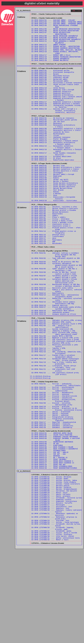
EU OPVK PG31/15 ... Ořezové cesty (48, 274)
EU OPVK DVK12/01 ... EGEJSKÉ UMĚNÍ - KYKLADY (53, 21)
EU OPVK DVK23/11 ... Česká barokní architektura (55, 213)
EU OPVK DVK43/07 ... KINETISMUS (47, 522)
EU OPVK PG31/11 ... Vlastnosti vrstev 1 (51, 262)
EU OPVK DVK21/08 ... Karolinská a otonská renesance (57, 95)
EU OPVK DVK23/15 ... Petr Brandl (48, 222)
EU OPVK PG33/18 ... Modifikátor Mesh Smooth (53, 364)
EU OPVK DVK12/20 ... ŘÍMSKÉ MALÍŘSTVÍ (50, 69)
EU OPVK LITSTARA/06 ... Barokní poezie (50, 569)
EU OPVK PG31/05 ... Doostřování (47, 249)
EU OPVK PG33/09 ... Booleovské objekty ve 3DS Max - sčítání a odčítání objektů (57, 334)
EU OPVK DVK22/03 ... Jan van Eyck (48, 141)
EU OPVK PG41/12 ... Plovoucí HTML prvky (51, 402)
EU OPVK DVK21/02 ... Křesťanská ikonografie (53, 82)
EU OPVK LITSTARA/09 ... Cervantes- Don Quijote (54, 575)
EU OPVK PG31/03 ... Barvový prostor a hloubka (54, 245)
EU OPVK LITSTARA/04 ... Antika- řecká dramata (54, 565)
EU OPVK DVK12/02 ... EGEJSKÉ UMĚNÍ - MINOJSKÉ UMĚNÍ (57, 23)
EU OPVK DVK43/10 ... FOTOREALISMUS (49, 528)
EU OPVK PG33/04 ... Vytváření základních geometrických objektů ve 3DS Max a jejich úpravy (57, 310)
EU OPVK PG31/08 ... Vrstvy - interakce (50, 256)
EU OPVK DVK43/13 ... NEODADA (46, 535)
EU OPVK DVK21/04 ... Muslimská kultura (50, 87)
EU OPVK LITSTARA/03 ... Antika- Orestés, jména (54, 563)
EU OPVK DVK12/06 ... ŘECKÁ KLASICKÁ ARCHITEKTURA (55, 34)
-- (79, 11)
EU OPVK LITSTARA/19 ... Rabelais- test (50, 596)
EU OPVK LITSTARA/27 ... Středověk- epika (51, 623)
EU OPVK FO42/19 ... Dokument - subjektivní (52, 499)
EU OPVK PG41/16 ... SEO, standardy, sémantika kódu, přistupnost (57, 413)
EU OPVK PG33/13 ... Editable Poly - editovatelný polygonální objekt (55, 346)
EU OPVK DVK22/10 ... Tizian (45, 157)
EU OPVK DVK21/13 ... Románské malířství (51, 107)
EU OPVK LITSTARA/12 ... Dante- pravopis (51, 581)
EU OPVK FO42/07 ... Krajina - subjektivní (52, 466)
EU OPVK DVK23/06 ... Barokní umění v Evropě (53, 203)
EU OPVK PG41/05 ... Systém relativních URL (52, 385)
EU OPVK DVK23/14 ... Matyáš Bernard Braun (52, 220)
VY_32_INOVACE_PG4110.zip (40, 441)
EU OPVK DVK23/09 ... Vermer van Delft (50, 209)
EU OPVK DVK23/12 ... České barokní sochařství (54, 215)
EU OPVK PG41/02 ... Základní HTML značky (51, 377)
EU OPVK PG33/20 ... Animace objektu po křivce (54, 368)
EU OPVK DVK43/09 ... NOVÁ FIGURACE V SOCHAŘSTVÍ (55, 526)
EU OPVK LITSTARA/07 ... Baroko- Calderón (51, 571)
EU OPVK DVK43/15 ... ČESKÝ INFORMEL (49, 539)
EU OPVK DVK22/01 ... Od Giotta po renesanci (53, 136)
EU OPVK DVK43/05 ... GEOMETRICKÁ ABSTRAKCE (52, 518)
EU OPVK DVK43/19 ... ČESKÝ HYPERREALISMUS (52, 547)
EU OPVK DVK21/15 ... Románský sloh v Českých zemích (57, 111)
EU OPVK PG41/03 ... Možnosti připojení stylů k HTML (57, 379)
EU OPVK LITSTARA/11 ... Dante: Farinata (51, 579)
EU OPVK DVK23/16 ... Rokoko (45, 224)
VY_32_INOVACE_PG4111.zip (40, 443)
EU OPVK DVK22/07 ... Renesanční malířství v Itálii (56, 151)
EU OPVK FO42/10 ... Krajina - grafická (50, 476)
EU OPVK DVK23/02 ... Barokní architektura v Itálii (56, 195)
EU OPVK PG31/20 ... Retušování (47, 285)
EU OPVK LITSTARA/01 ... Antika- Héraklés (51, 559)
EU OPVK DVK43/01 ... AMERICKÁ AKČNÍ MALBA (52, 508)
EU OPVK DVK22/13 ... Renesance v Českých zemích (55, 163)
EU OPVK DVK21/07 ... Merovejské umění (50, 93)
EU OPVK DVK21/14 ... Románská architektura (52, 109)
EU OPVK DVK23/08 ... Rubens (45, 207)
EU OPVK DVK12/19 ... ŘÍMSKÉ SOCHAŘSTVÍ (50, 67)
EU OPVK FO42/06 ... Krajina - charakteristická (54, 464)
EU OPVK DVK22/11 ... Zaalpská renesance (51, 159)
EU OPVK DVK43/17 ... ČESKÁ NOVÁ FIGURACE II (53, 543)
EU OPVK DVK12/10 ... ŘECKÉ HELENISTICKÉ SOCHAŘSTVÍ (56, 44)
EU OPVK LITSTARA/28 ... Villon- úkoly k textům (54, 625)
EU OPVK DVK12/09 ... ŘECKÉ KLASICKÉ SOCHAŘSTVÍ (54, 42)
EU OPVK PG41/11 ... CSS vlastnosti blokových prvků (56, 400)
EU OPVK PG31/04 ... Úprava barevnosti (50, 247)
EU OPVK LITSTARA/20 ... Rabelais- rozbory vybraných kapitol (57, 599)
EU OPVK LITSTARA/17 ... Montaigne (48, 592)
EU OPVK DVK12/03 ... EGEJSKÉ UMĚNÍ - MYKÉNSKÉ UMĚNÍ (57, 25)
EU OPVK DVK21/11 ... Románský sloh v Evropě (53, 103)
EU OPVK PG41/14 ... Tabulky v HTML (49, 408)
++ (74, 11)
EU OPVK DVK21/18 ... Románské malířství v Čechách (56, 120)
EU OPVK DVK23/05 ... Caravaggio (47, 201)
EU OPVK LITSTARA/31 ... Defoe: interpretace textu (56, 631)
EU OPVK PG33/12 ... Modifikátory (48, 343)
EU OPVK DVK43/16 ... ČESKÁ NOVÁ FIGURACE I (52, 541)
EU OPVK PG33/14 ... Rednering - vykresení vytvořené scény (57, 350)
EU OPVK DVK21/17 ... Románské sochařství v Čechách (56, 118)
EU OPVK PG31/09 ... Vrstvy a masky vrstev (52, 258)
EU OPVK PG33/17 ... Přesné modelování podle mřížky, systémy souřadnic (57, 361)
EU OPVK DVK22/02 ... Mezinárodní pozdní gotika (54, 139)
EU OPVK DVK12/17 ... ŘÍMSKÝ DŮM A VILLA (51, 63)
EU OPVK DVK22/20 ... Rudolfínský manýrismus (53, 186)
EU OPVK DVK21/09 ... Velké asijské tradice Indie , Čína (56, 98)
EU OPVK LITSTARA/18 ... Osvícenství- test (52, 594)
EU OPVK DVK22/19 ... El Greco (46, 184)
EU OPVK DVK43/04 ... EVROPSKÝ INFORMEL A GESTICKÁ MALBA (56, 515)
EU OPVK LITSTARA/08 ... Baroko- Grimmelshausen (54, 573)
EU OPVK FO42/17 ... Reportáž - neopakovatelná (54, 495)
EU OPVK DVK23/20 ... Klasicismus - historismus (54, 234)
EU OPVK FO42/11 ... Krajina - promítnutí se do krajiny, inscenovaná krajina (57, 479)
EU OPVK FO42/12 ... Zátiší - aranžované (51, 483)
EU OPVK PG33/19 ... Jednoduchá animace (50, 366)
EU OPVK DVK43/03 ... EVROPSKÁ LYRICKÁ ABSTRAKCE (55, 512)
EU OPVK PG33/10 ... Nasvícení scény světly (52, 337)
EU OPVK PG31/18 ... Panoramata (47, 280)
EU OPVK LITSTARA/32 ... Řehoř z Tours (50, 633)
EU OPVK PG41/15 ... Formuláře (46, 410)
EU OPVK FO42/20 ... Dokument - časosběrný (52, 501)
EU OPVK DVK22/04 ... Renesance (47, 143)
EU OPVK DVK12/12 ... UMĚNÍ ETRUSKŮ (49, 50)
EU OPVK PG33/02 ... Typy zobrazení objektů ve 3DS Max (56, 303)
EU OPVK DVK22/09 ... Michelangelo (48, 155)
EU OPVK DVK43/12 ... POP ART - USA (49, 533)
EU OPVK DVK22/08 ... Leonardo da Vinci (50, 153)
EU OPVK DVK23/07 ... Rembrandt (47, 205)
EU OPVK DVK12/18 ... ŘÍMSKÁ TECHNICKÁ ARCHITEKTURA (56, 65)
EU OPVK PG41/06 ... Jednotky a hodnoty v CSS (53, 387)
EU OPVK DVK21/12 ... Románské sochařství (51, 105)
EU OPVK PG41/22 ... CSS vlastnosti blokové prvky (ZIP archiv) (55, 438)
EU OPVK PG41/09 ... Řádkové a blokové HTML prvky (55, 396)
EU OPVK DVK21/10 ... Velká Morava (48, 101)
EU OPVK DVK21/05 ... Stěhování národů (50, 89)
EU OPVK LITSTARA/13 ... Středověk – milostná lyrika (57, 584)
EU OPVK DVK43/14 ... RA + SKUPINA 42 (49, 537)
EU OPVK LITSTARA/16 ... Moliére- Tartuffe (52, 590)
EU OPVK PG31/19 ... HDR (43, 283)
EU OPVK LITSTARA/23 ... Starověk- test (50, 611)
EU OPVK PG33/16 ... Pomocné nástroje (49, 358)
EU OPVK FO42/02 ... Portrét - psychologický (53, 454)
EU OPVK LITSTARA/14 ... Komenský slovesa (51, 586)
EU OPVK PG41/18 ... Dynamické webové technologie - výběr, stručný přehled (56, 422)
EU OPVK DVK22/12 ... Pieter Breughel (49, 161)
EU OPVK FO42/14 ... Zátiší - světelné (50, 487)
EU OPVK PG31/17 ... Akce (44, 278)
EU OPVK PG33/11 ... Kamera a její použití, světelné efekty (57, 340)
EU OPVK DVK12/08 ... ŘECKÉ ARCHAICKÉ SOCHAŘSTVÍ (55, 40)
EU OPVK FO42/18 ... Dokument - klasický (51, 497)
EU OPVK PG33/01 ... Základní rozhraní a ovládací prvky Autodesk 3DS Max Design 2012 (55, 297)
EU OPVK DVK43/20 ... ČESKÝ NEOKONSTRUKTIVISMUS (54, 549)
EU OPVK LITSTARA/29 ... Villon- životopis (52, 627)
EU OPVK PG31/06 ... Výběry (45, 251)
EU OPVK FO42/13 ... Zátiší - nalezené (50, 485)
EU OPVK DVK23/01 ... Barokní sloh (48, 193)
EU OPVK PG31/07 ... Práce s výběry (49, 254)
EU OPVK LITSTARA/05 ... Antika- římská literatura (56, 567)
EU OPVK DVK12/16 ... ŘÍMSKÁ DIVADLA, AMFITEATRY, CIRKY (55, 60)
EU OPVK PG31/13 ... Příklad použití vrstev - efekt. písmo (57, 267)
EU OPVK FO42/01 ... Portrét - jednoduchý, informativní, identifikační (56, 450)
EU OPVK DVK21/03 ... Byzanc (45, 84)
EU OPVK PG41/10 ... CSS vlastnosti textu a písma (55, 398)
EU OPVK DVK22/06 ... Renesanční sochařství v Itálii (57, 149)
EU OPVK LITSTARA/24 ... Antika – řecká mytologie (55, 613)
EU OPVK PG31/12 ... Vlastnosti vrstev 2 (51, 264)
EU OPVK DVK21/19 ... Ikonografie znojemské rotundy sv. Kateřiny (56, 123)
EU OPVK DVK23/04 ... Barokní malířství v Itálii (55, 199)
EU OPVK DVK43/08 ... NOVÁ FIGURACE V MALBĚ (52, 524)
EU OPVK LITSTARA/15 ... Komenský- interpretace (54, 588)
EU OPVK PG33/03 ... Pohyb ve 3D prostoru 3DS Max (55, 306)
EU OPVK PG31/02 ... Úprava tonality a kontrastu (55, 243)
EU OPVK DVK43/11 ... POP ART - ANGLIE (50, 530)
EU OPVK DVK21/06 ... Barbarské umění (49, 91)
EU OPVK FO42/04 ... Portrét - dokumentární (52, 460)
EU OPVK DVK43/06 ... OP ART (45, 520)
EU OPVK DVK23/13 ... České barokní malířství (53, 218)
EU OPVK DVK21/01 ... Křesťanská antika (50, 80)
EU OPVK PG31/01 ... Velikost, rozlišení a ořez (54, 241)
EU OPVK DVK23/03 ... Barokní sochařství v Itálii (55, 197)
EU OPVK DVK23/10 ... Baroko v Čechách (50, 211)
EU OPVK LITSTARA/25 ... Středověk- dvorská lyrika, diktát (56, 616)
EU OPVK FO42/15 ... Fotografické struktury (52, 489)
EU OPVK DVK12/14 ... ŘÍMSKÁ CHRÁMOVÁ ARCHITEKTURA (56, 54)
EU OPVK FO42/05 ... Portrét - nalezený (50, 462)
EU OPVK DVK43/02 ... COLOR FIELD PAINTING (52, 510)
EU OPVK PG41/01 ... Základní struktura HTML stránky (57, 375)
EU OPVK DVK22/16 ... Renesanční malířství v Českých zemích (57, 175)
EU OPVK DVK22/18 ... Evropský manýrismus (51, 182)
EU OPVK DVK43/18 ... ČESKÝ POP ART (49, 545)
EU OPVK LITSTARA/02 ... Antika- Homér (50, 561)
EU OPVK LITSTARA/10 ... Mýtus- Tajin (49, 577)
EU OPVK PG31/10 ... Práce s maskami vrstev (52, 260)
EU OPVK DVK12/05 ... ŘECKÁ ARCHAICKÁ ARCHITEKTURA (56, 32)
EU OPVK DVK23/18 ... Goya (44, 228)
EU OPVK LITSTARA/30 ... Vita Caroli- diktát (53, 629)
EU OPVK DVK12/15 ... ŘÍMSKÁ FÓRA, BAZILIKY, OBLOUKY (57, 57)
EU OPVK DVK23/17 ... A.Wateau (46, 226)
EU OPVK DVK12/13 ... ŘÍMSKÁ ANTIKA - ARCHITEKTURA (56, 52)
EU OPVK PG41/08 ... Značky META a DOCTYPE (52, 394)
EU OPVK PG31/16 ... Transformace (48, 276)
